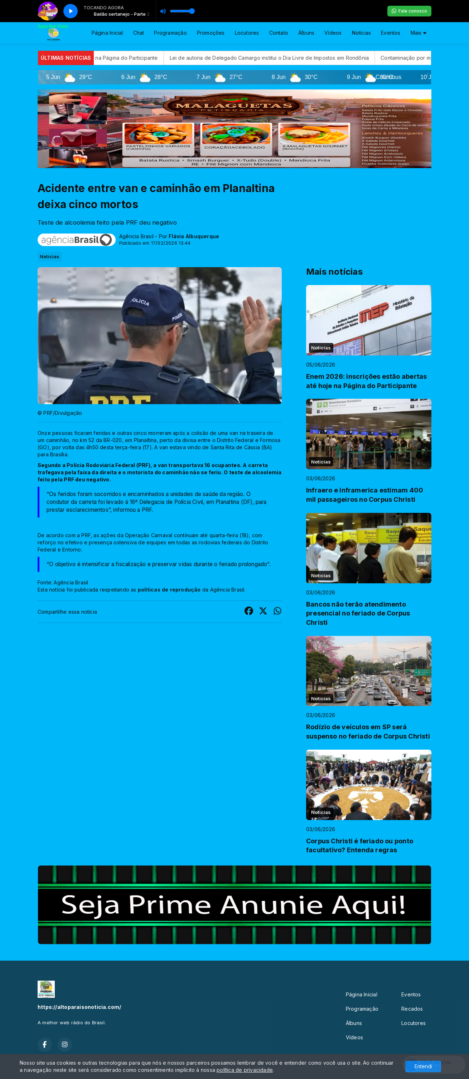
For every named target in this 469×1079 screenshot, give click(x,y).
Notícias (361, 33)
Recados (412, 1009)
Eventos (390, 33)
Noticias (50, 256)
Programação (170, 33)
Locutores (247, 33)
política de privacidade (245, 1070)
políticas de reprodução (169, 590)
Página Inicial (107, 33)
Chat (138, 33)
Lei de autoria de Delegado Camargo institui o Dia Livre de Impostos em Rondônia (290, 58)
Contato (278, 33)
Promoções (211, 33)
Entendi (423, 1066)
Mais (418, 33)
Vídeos (333, 33)
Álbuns (306, 33)
